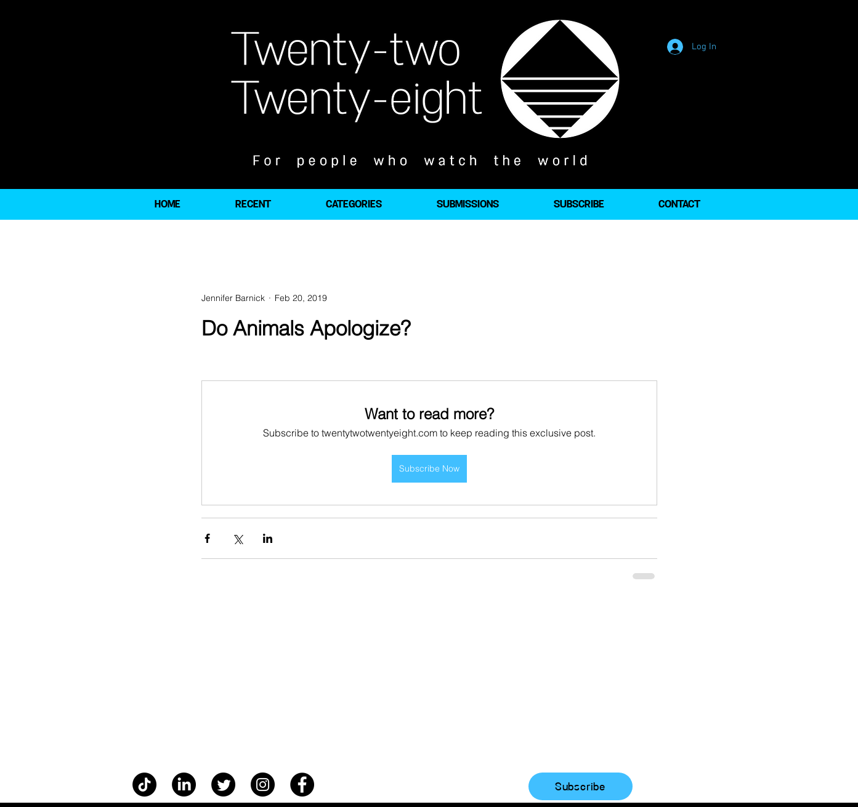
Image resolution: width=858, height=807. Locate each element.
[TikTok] (144, 785)
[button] (353, 204)
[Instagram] (263, 785)
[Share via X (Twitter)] (237, 538)
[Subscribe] (580, 786)
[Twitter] (223, 785)
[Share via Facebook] (207, 538)
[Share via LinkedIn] (267, 538)
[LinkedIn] (184, 785)
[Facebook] (302, 785)
